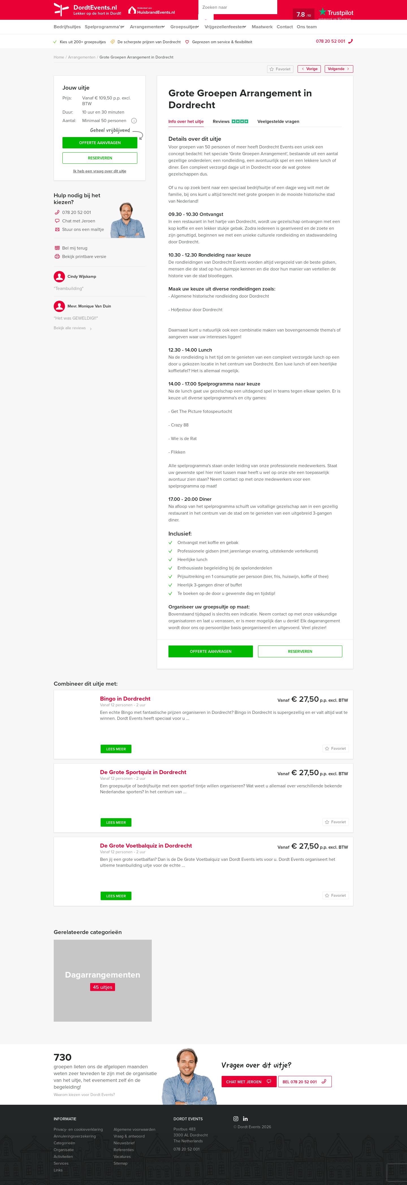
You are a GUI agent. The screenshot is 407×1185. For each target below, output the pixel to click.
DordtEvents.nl (99, 9)
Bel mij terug (70, 250)
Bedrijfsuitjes (67, 26)
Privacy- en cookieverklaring (78, 1129)
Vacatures (122, 1157)
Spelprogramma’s (104, 26)
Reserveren (100, 160)
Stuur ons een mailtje (79, 231)
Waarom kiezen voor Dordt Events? (84, 1095)
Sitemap (120, 1163)
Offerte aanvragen (100, 144)
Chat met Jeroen (74, 223)
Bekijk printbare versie (80, 259)
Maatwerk (273, 26)
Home (59, 57)
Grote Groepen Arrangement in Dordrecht (136, 57)
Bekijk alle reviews (73, 330)
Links (58, 1170)
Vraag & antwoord (129, 1136)
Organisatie (64, 1150)
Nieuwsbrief (124, 1143)
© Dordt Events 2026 (252, 1127)
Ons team (319, 26)
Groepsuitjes (188, 26)
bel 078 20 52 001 (305, 1082)
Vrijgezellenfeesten (232, 26)
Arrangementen (148, 26)
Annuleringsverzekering (75, 1136)
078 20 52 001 (330, 41)
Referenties (124, 1150)
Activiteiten (63, 1157)
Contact (296, 26)
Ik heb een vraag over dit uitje (99, 173)
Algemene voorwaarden (134, 1129)
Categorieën (64, 1143)
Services (61, 1163)
